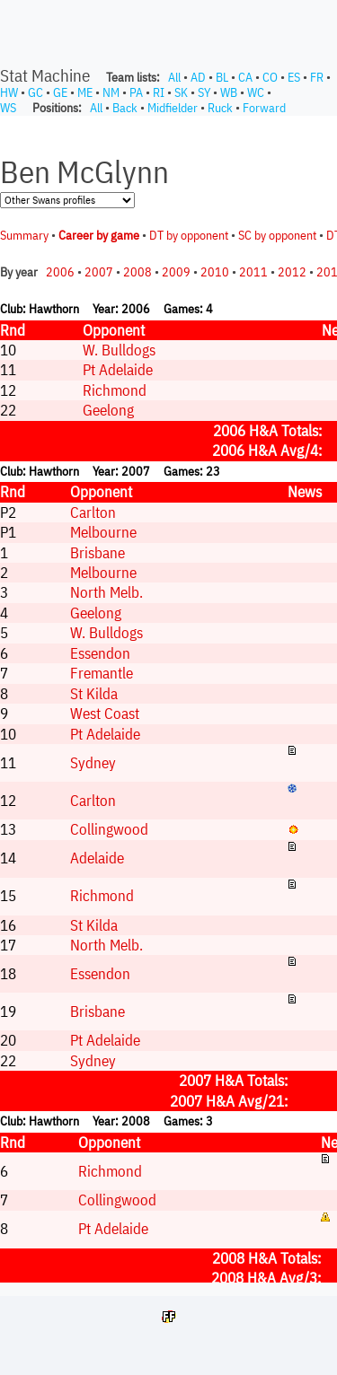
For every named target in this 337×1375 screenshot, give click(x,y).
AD (198, 77)
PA (136, 92)
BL (222, 77)
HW (9, 92)
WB (228, 92)
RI (158, 92)
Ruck (220, 108)
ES (294, 77)
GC (35, 92)
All (174, 77)
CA (245, 77)
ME (85, 92)
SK (181, 92)
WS (8, 108)
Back (124, 108)
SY (204, 92)
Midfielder (172, 108)
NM (111, 92)
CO (270, 77)
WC (255, 92)
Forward (264, 108)
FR (317, 77)
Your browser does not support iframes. (168, 699)
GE (60, 92)
